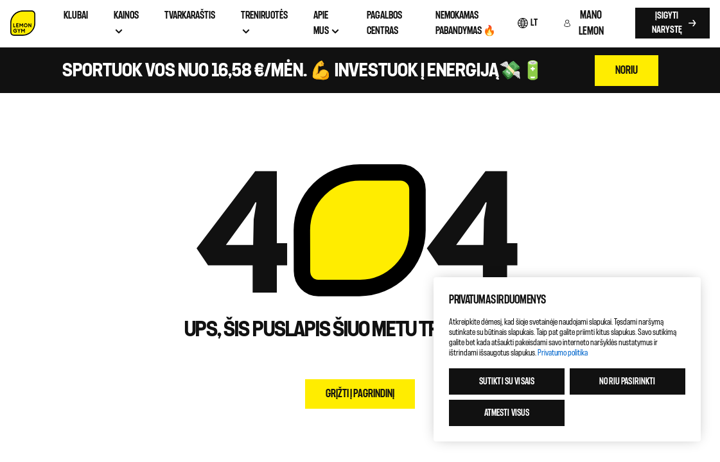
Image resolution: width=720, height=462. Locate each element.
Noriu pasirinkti (627, 381)
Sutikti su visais (506, 381)
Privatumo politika (563, 352)
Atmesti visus (507, 413)
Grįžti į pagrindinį (360, 393)
